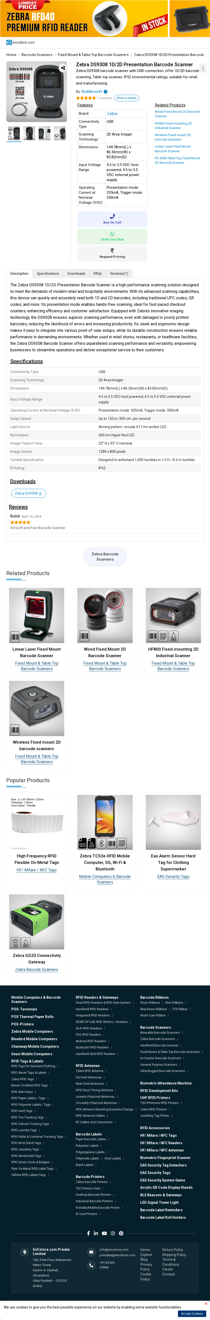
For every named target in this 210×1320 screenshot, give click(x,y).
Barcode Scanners (37, 55)
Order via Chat (112, 236)
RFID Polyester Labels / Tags (31, 1104)
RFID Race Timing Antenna (94, 1090)
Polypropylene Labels (90, 1152)
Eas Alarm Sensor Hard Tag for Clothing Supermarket (173, 862)
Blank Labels (84, 1165)
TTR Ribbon (180, 1009)
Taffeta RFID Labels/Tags (28, 1175)
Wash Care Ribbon (153, 1015)
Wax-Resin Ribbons (153, 1009)
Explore (146, 1255)
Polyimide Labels (87, 1158)
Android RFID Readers (91, 1041)
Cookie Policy (146, 1276)
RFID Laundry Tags (24, 1130)
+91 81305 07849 (107, 1265)
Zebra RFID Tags (22, 1079)
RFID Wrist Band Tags (26, 1143)
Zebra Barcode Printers (92, 1182)
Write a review (127, 98)
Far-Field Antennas (89, 1077)
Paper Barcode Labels (91, 1139)
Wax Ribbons (174, 1002)
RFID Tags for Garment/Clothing (33, 1066)
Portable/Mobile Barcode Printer (98, 1207)
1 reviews (104, 98)
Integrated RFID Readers (93, 1015)
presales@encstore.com (117, 1255)
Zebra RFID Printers (153, 1109)
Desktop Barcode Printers (93, 1194)
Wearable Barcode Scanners (160, 1032)
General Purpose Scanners (158, 1064)
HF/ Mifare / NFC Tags (37, 870)
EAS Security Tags (173, 876)
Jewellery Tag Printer (154, 1115)
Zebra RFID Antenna (89, 1071)
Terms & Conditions (170, 1261)
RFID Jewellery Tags (25, 1149)
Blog (144, 1259)
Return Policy (172, 1250)
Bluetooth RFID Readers (92, 1047)
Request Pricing (112, 253)
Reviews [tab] (119, 273)
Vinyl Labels (112, 1158)
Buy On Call (112, 219)
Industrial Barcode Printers (94, 1201)
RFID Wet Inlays (22, 1092)
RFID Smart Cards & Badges (30, 1162)
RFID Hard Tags (21, 1111)
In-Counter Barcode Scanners (160, 1058)
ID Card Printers (86, 1214)
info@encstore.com (114, 1249)
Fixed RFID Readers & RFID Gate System (103, 1002)
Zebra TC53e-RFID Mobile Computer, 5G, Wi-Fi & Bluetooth (105, 862)
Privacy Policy (146, 1266)
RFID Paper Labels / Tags (28, 1098)
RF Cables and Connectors (94, 1122)
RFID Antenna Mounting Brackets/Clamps (104, 1109)
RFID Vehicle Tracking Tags (30, 1124)
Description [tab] (19, 274)
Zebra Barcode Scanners (105, 557)
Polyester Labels (87, 1145)
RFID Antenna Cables (90, 1115)
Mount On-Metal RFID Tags (29, 1085)
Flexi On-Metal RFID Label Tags (32, 1168)
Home (11, 55)
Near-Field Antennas (90, 1083)
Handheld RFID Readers (92, 1009)
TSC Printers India (88, 1188)
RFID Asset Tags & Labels (28, 1072)
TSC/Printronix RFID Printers (159, 1103)
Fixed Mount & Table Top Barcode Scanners (93, 55)
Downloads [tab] (76, 274)
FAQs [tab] (98, 274)
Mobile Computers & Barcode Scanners (105, 879)
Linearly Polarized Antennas (95, 1096)
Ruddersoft (92, 91)
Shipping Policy (174, 1255)
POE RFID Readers (88, 1034)
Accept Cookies (192, 1313)
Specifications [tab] (48, 274)
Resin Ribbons (150, 1002)
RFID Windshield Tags (26, 1156)
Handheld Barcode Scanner (159, 1045)
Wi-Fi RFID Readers (89, 1028)
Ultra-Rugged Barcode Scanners (162, 1071)
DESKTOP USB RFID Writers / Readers (102, 1022)
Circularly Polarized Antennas (96, 1103)
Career (167, 1269)
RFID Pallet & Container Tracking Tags (37, 1136)
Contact (168, 1274)
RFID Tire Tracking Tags (27, 1117)
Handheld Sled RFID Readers (95, 1054)
